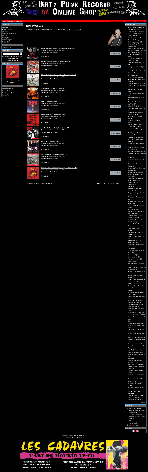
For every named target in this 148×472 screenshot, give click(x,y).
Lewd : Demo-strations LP (136, 346)
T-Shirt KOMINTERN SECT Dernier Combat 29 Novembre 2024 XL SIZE (136, 397)
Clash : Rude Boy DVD (135, 344)
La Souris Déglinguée (135, 414)
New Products (17, 21)
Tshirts (4, 42)
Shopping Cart (130, 24)
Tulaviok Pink (132, 184)
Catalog (9, 21)
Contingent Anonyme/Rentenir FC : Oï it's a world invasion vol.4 (136, 160)
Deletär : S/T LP (133, 182)
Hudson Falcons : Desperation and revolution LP (136, 244)
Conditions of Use (7, 93)
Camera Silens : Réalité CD (136, 83)
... (73, 29)
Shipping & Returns (8, 88)
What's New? (6, 63)
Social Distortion (133, 75)
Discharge (131, 186)
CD (3, 31)
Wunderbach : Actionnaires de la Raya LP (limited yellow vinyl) (136, 325)
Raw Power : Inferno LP (135, 52)
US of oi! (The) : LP (134, 106)
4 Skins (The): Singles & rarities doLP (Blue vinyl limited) (135, 129)
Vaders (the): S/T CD (134, 240)
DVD (3, 35)
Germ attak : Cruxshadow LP (136, 364)
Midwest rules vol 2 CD (135, 259)
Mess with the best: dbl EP (136, 48)
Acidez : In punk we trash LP (136, 337)
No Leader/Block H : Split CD (137, 50)
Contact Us (5, 95)
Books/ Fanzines (7, 29)
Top (4, 21)
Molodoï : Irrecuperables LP (136, 151)
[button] (115, 21)
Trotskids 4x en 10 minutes (136, 137)
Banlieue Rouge (133, 425)
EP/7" (4, 38)
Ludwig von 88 (132, 35)
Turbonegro (131, 248)
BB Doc (130, 230)
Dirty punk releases (8, 33)
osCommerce (78, 437)
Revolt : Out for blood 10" (135, 172)
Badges (4, 27)
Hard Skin (131, 290)
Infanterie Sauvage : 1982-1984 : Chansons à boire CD (137, 419)
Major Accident (132, 261)
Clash (129, 321)
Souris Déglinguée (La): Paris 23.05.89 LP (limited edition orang (136, 410)
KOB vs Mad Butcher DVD (136, 284)
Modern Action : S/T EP (135, 124)
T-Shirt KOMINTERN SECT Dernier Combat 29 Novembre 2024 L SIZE (136, 218)
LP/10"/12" (5, 40)
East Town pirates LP (134, 38)
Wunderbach (132, 348)
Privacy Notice (6, 91)
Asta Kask (131, 358)
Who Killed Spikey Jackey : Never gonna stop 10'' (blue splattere (136, 79)
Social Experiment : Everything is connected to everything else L (136, 211)
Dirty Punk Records (80, 435)
